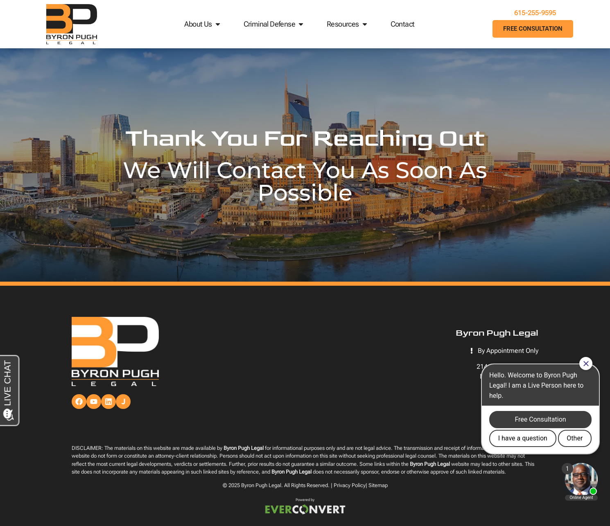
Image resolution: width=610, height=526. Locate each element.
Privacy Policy (350, 485)
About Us (202, 24)
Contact (403, 24)
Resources (347, 24)
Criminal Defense (274, 24)
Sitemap (378, 485)
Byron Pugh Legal (261, 485)
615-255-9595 (533, 13)
